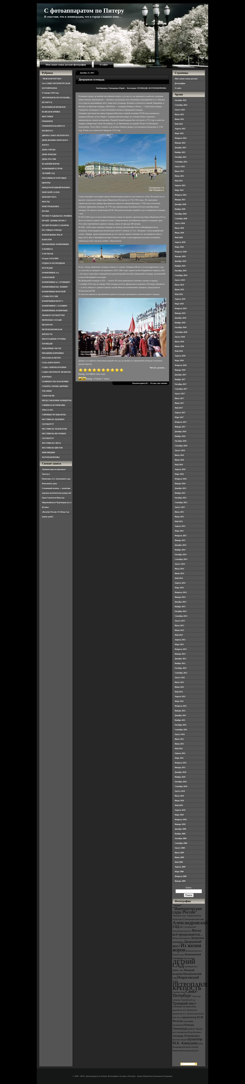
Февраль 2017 (180, 422)
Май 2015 (179, 521)
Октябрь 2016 (180, 441)
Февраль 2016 (180, 479)
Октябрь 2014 (180, 554)
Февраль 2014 (180, 592)
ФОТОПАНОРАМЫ (51, 457)
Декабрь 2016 (180, 431)
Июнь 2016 (179, 460)
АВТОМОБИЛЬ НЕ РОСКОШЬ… (57, 98)
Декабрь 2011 (180, 715)
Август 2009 (180, 848)
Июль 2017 (179, 398)
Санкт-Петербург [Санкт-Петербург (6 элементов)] (185, 993)
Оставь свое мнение (158, 383)
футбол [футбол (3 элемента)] (195, 1051)
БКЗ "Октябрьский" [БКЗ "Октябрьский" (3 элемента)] (188, 927)
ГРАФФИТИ (47, 121)
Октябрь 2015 (180, 498)
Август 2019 (180, 280)
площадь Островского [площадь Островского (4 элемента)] (186, 1035)
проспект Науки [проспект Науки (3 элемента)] (179, 1040)
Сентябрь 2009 (181, 843)
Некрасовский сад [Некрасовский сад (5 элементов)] (186, 979)
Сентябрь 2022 (181, 105)
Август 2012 (180, 677)
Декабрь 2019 (180, 261)
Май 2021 (179, 181)
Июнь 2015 (179, 517)
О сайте (104, 64)
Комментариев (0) (140, 383)
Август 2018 (180, 337)
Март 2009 (179, 871)
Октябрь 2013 (180, 611)
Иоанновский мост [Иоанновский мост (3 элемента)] (194, 951)
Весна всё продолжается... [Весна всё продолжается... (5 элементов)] (187, 932)
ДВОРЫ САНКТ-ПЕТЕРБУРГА (55, 135)
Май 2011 (179, 748)
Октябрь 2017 (180, 384)
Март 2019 (179, 304)
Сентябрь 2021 (181, 162)
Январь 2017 (180, 427)
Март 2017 (179, 417)
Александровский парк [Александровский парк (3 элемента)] (194, 919)
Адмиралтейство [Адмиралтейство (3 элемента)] (194, 916)
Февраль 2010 (180, 819)
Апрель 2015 (180, 526)
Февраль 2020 (180, 252)
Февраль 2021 (180, 195)
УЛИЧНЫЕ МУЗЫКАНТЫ (54, 415)
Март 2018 (179, 360)
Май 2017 (179, 408)
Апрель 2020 (180, 242)
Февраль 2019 (180, 308)
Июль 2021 (179, 171)
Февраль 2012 (180, 706)
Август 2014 (180, 564)
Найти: (189, 887)
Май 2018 (179, 351)
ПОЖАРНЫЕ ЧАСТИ (51, 348)
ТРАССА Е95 (47, 410)
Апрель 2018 (180, 356)
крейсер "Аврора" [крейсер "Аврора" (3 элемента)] (195, 1029)
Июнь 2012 (179, 687)
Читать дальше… (158, 367)
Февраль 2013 (180, 649)
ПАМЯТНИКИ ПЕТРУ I (52, 301)
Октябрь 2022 (180, 100)
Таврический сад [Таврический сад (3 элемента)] (188, 1000)
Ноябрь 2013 (180, 607)
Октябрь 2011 (180, 725)
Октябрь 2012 (180, 668)
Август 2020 (180, 223)
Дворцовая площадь (92, 79)
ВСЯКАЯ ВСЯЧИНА (51, 112)
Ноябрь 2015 (180, 493)
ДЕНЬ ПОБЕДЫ (49, 154)
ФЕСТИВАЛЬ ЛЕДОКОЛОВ (54, 429)
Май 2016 (179, 465)
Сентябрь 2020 (181, 218)
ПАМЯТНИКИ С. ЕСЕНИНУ (54, 306)
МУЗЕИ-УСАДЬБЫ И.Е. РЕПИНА (57, 216)
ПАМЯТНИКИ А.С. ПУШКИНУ (56, 282)
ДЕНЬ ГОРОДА (49, 150)
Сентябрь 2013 (181, 616)
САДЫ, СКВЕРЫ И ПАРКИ (54, 367)
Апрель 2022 (180, 129)
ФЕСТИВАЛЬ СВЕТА (51, 443)
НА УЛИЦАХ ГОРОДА (52, 230)
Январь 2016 (180, 483)
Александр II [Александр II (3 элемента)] (178, 919)
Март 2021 (179, 190)
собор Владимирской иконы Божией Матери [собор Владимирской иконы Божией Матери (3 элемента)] (188, 1047)
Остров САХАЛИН (50, 258)
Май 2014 (179, 578)
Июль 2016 (179, 455)
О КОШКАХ (47, 249)
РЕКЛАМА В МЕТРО (51, 358)
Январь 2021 (180, 200)
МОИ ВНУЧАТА (49, 197)
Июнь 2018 (179, 346)
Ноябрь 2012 (180, 663)
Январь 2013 (180, 654)
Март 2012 (179, 701)
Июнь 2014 (179, 573)
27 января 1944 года (50, 93)
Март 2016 (179, 474)
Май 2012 (179, 692)
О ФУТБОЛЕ (47, 254)
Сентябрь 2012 (181, 673)
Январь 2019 (180, 313)
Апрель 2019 (180, 299)
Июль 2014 (179, 569)
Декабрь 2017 (180, 375)
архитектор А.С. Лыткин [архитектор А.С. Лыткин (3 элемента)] (183, 1014)
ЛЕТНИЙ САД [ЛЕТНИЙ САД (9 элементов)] (184, 963)
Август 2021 (180, 166)
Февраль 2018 (180, 365)
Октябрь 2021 (180, 157)
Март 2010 (179, 815)
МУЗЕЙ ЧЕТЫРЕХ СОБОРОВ (55, 225)
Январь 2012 (180, 711)
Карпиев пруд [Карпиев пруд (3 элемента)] (178, 955)
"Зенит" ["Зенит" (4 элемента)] (177, 905)
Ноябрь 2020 (180, 209)
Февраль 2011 (180, 763)
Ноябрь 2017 (180, 379)
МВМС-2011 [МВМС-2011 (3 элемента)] (178, 970)
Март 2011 (179, 758)
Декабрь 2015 (180, 488)
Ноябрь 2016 (180, 436)
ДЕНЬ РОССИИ (49, 159)
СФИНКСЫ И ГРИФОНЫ (53, 405)
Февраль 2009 (180, 876)
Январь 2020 (180, 256)
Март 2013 (179, 644)
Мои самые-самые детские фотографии (66, 64)
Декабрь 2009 (180, 829)
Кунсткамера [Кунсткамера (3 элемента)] (189, 958)
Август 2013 (180, 621)
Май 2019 (179, 294)
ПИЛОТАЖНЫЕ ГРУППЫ (54, 339)
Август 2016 (180, 450)
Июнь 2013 (179, 630)
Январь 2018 (180, 370)
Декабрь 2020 (180, 204)
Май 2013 (179, 635)
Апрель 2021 (180, 185)
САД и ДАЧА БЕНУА (51, 363)
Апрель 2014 (180, 583)
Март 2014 (179, 588)
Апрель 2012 (180, 696)
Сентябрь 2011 (181, 730)
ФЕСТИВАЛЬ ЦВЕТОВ (52, 448)
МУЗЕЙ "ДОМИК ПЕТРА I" (54, 221)
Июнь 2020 (179, 233)
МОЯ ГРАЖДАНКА (50, 206)
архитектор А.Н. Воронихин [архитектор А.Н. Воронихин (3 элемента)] (185, 1010)
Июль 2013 (179, 625)
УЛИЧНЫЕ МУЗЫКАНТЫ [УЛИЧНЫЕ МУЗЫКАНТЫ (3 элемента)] (184, 1007)
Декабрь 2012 (180, 659)
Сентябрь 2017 (181, 389)
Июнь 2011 (179, 744)
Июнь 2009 (179, 857)
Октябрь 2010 (180, 782)
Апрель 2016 (180, 469)
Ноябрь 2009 (180, 834)
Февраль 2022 (180, 138)
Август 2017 (180, 394)
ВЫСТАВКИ (47, 116)
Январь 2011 (180, 767)
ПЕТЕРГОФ (47, 325)
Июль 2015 (179, 512)
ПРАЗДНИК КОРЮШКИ (53, 353)
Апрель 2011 (180, 753)
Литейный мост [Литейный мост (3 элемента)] (191, 967)
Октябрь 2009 (180, 838)
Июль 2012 (179, 682)
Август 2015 (180, 507)
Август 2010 (180, 791)
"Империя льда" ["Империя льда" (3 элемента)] (179, 916)
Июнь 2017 (179, 403)
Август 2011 (180, 734)
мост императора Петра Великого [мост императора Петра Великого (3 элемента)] (187, 1032)
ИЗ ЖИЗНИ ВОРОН (51, 164)
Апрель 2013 (180, 640)
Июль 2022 (179, 114)
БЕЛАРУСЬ (47, 102)
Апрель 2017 (180, 412)
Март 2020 (179, 247)
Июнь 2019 (179, 289)
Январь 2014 (180, 597)
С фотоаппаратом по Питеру (84, 10)
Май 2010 (179, 805)
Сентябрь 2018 (181, 332)
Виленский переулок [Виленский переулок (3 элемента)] (181, 938)
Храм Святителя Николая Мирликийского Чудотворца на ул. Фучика (57, 502)
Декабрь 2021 (180, 148)
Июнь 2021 (179, 176)
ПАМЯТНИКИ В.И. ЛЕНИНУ (55, 287)
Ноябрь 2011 (180, 720)
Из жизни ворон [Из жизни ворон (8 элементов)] (187, 948)
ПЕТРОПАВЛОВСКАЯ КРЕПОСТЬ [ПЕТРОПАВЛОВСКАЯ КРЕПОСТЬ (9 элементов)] (201, 986)
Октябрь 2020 (180, 214)
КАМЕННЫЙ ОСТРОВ (52, 169)
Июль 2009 (179, 853)
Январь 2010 (180, 824)
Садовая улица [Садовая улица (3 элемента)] (179, 992)
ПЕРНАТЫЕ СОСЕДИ (52, 320)
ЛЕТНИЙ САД (48, 173)
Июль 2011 (179, 739)
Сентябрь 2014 (181, 559)
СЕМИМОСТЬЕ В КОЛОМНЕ (55, 381)
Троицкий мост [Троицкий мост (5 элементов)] (184, 1003)
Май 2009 (179, 862)
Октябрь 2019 (180, 271)
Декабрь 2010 (180, 772)
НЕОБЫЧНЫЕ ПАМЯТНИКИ (55, 244)
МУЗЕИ (45, 211)
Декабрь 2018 (180, 318)
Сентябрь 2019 (181, 275)
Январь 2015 (180, 540)
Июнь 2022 (179, 119)
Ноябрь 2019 (180, 266)
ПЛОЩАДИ (47, 344)
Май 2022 (179, 124)
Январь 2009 (180, 881)
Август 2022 (180, 110)
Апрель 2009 (180, 867)
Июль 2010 (179, 796)
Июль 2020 (179, 228)
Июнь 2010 (179, 801)
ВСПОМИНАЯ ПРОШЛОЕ (54, 107)
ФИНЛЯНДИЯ (48, 452)
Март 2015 (179, 531)
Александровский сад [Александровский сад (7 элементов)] (190, 924)
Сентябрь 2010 (181, 786)
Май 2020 (179, 237)
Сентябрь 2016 (181, 446)
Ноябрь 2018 (180, 323)
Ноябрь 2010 (180, 777)
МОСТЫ (46, 202)
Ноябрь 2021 (180, 152)
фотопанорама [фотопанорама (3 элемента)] (186, 1051)
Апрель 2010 (180, 810)
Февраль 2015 (180, 536)
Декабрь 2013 (180, 602)
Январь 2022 (180, 143)
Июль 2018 (179, 342)
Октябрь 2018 (180, 327)
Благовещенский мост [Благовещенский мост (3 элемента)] (182, 931)
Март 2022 (179, 133)
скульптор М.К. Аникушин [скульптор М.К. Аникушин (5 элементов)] (187, 1041)
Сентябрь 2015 (181, 502)
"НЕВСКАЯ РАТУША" (52, 79)
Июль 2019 (179, 285)
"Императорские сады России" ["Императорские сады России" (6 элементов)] (187, 910)
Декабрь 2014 (180, 545)
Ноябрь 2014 (180, 550)
